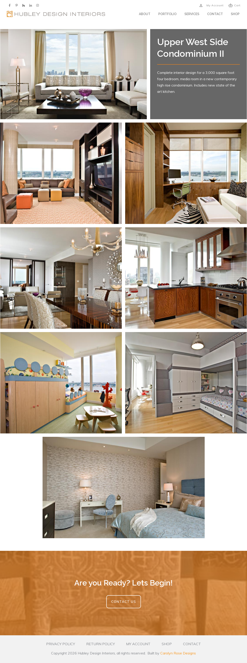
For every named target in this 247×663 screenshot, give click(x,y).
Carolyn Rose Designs (178, 653)
